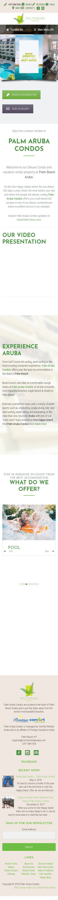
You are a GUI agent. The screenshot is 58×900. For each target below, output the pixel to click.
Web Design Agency (24, 887)
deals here (41, 424)
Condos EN (14, 29)
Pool (14, 548)
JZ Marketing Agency (45, 887)
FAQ (50, 4)
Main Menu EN (44, 29)
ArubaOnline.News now (29, 219)
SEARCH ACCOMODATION (21, 94)
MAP (16, 8)
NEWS (26, 4)
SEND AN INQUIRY (17, 108)
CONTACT (27, 8)
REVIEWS (38, 4)
